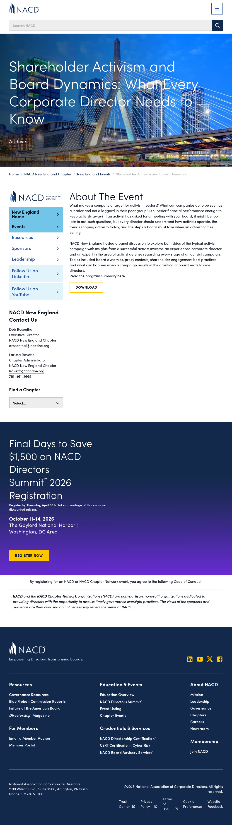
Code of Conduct (187, 581)
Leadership (199, 700)
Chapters (198, 714)
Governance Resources (28, 694)
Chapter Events (113, 714)
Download (86, 287)
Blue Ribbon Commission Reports (37, 700)
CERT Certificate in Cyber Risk (125, 744)
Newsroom (199, 728)
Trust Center (122, 803)
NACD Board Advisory (126, 752)
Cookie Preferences (192, 803)
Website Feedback (215, 803)
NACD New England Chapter (48, 173)
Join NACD (199, 750)
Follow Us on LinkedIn (29, 273)
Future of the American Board (34, 707)
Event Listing (110, 708)
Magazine (29, 714)
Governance (200, 707)
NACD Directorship (128, 738)
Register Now (29, 555)
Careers (197, 721)
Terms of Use (167, 803)
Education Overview (117, 694)
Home (14, 173)
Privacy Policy (145, 803)
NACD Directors (121, 701)
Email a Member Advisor (30, 737)
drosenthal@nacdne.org (29, 345)
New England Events (94, 173)
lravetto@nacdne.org (26, 370)
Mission (196, 694)
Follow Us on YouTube (29, 291)
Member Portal (22, 744)
